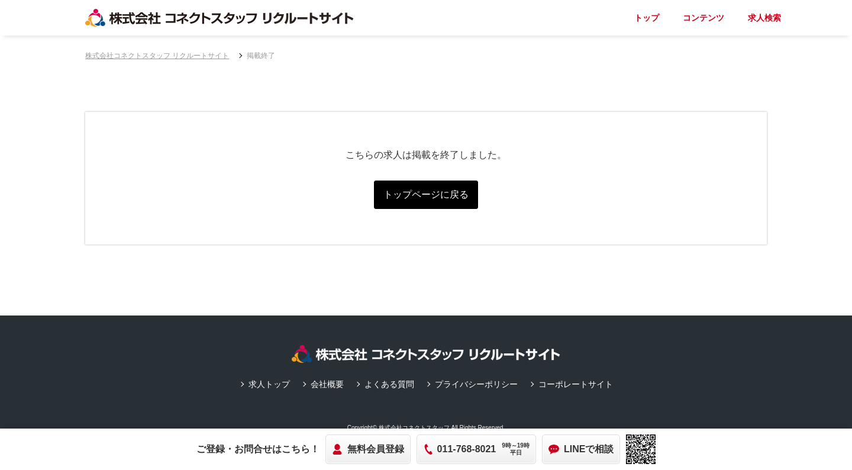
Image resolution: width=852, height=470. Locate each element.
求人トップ (269, 384)
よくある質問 (389, 384)
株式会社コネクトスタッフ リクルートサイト (157, 55)
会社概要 (327, 384)
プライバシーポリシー (476, 384)
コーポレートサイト (575, 384)
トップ (646, 17)
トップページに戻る (426, 194)
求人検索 (764, 17)
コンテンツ (703, 17)
